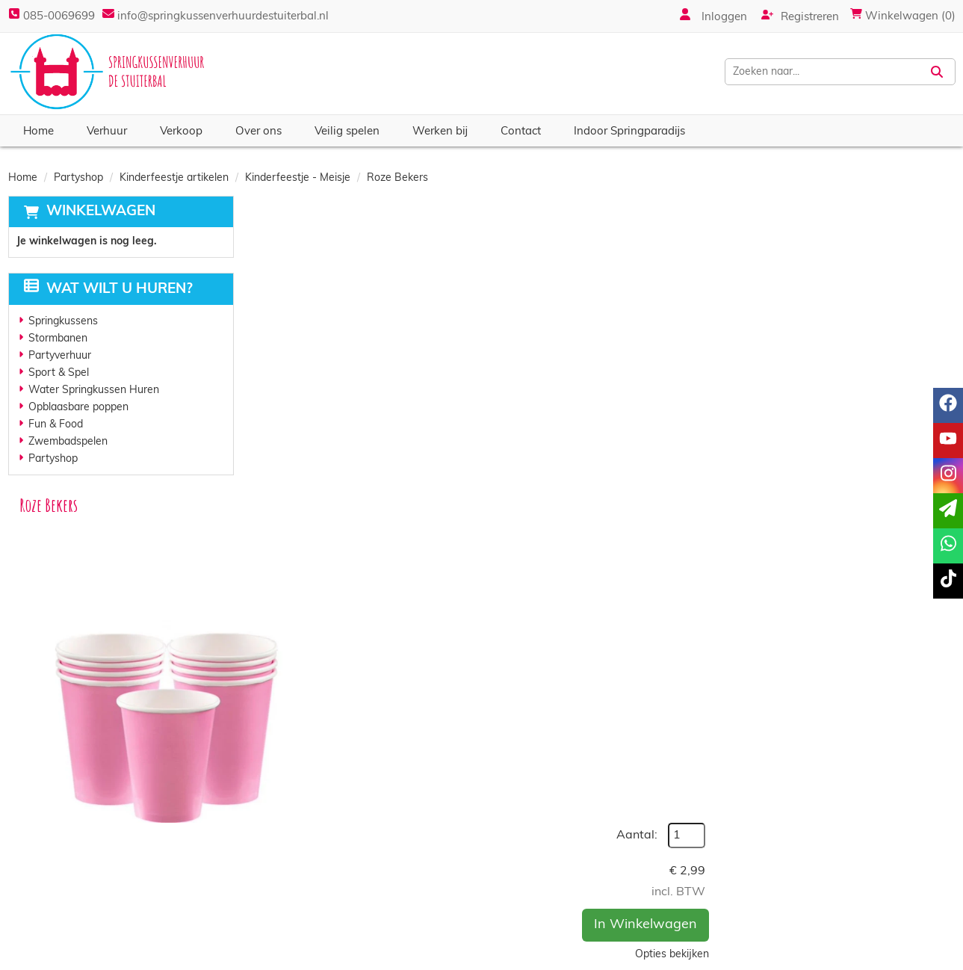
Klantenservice (775, 879)
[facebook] (860, 957)
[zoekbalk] (825, 71)
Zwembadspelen (68, 442)
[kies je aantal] (925, 707)
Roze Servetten (483, 659)
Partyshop (78, 178)
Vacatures (290, 909)
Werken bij (440, 132)
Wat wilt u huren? (108, 289)
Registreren (800, 15)
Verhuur (107, 132)
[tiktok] (941, 957)
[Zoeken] (937, 71)
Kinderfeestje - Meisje (297, 178)
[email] (948, 510)
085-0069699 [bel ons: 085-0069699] (73, 880)
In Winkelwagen (880, 331)
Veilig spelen (347, 132)
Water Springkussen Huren (93, 390)
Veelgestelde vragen (788, 909)
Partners (287, 894)
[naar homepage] (109, 71)
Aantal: (872, 242)
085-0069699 (51, 16)
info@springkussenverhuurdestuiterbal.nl (221, 16)
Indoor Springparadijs (629, 132)
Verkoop (181, 132)
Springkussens (63, 321)
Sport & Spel (58, 373)
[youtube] (887, 957)
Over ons (258, 132)
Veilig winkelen (538, 894)
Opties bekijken (907, 361)
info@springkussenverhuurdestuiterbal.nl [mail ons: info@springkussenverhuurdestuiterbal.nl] (137, 906)
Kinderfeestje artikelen (174, 178)
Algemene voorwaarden (560, 909)
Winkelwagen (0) (903, 16)
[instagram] (914, 957)
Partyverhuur (59, 356)
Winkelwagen (100, 212)
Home (38, 132)
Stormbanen (57, 339)
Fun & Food (55, 424)
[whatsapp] (948, 545)
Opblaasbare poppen (78, 407)
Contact (521, 132)
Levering (523, 879)
